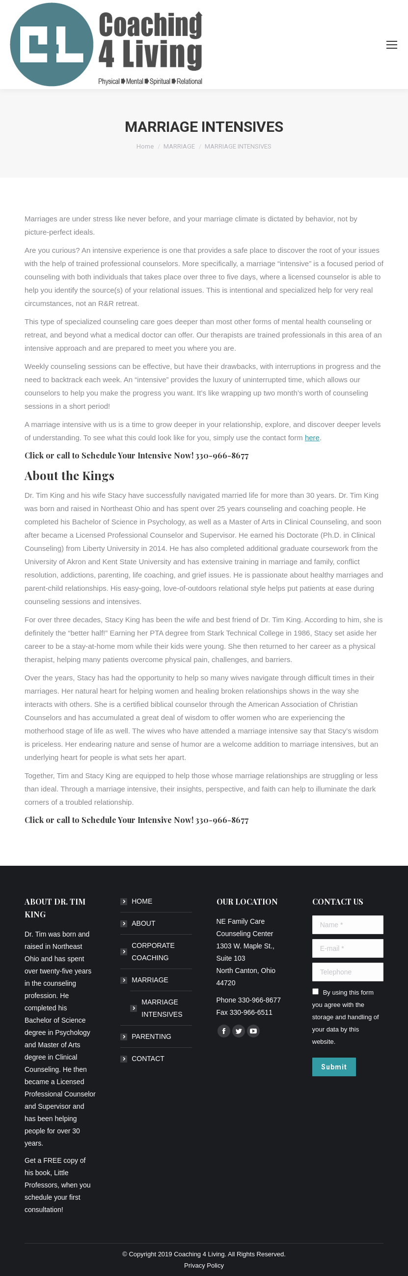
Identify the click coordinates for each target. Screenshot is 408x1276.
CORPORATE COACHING (153, 952)
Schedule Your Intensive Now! (137, 455)
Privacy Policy (204, 1265)
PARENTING (151, 1036)
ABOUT (143, 923)
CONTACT (148, 1059)
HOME (142, 901)
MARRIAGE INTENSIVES (161, 1008)
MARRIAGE (150, 980)
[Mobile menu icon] (391, 44)
